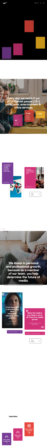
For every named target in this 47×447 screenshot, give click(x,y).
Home (4, 228)
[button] (35, 194)
